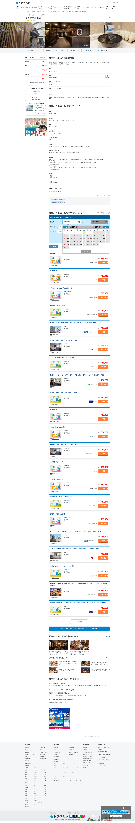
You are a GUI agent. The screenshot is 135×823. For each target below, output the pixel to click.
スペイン (56, 778)
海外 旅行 (69, 7)
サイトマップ (82, 813)
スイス (64, 778)
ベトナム (74, 765)
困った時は (116, 2)
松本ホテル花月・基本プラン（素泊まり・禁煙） (64, 340)
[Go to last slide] (45, 35)
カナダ (64, 774)
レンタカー (46, 7)
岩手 (45, 767)
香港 (73, 763)
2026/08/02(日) (96, 222)
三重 (35, 783)
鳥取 (35, 789)
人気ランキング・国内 (88, 752)
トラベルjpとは (101, 765)
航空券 (26, 7)
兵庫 (45, 787)
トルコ (55, 783)
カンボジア (75, 770)
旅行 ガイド (114, 7)
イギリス (74, 774)
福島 (26, 772)
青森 (35, 767)
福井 (35, 780)
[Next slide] (90, 35)
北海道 (26, 767)
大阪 (45, 785)
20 (77, 242)
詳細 (103, 262)
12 (74, 239)
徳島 (26, 793)
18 (71, 242)
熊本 (35, 798)
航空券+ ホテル (79, 7)
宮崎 (45, 798)
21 (81, 242)
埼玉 (35, 774)
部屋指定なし (54, 253)
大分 (26, 798)
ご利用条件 (69, 813)
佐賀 (35, 795)
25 (71, 245)
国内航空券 (27, 752)
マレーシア (75, 767)
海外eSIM (71, 754)
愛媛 (35, 793)
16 (65, 242)
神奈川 (36, 776)
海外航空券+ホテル (73, 747)
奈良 (35, 787)
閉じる (127, 807)
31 (68, 248)
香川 (45, 791)
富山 (45, 778)
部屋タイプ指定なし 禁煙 (57, 305)
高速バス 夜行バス (52, 7)
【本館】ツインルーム (56, 462)
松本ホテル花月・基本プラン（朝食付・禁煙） (63, 392)
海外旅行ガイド (86, 750)
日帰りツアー (43, 747)
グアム (64, 772)
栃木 (35, 772)
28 (81, 245)
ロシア (74, 778)
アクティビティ (59, 7)
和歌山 (26, 787)
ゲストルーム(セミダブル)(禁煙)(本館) (61, 288)
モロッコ (65, 783)
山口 (35, 791)
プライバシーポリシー (60, 813)
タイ (64, 765)
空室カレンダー (55, 265)
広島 (45, 789)
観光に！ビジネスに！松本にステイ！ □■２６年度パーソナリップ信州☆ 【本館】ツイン (76, 323)
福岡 (26, 795)
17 (68, 242)
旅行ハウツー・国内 (87, 756)
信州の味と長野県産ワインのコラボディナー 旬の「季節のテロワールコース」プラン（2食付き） (79, 602)
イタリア (65, 776)
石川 (26, 780)
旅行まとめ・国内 (87, 760)
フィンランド (57, 780)
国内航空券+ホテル (29, 750)
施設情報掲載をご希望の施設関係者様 (58, 202)
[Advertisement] (88, 718)
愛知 (26, 783)
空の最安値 (27, 760)
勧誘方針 (76, 813)
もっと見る (82, 621)
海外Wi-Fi (56, 754)
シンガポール (57, 767)
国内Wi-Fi (42, 756)
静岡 (45, 780)
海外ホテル (56, 750)
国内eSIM (27, 758)
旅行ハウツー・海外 (87, 758)
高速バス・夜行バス (30, 754)
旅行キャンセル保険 (102, 751)
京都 (35, 785)
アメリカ (56, 774)
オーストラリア (67, 780)
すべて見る (84, 46)
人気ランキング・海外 (88, 754)
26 (74, 245)
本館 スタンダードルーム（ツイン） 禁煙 (62, 357)
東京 (26, 776)
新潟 (35, 778)
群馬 (26, 774)
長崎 (45, 795)
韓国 (55, 763)
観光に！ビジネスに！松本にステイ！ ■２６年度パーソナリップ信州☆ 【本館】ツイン (75, 531)
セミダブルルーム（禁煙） (58, 427)
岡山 (26, 789)
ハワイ (55, 772)
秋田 (26, 770)
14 (81, 239)
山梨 (45, 776)
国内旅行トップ (29, 765)
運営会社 (52, 813)
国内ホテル (42, 750)
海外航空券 (71, 750)
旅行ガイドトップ (87, 767)
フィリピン (66, 767)
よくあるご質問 (101, 757)
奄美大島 (27, 806)
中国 (55, 765)
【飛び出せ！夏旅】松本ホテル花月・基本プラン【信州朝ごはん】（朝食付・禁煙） (74, 549)
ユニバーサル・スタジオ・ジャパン (33, 802)
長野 (26, 778)
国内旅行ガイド (86, 747)
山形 (45, 770)
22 (84, 242)
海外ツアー (56, 747)
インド (55, 770)
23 (65, 245)
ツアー (22, 7)
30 (65, 248)
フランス (56, 776)
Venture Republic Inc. (68, 819)
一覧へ (107, 636)
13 (77, 239)
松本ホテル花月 (33, 17)
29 (84, 245)
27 (77, 245)
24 (68, 245)
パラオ (74, 772)
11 (71, 239)
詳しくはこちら (116, 816)
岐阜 (45, 783)
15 (84, 239)
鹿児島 (26, 800)
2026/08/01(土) (68, 222)
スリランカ (66, 770)
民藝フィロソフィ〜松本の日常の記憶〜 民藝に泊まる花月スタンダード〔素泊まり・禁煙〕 (77, 375)
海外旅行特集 (57, 756)
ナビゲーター (86, 765)
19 (74, 242)
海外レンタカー (57, 752)
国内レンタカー (43, 754)
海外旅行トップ (57, 761)
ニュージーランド (76, 780)
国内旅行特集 (43, 758)
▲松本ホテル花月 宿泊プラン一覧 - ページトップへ (95, 736)
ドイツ (74, 776)
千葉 (45, 774)
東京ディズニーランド (30, 804)
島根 (26, 791)
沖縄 (35, 800)
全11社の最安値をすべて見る (35, 82)
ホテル (31, 7)
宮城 (35, 770)
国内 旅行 (18, 7)
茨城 (45, 772)
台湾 (64, 763)
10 (68, 239)
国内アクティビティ (30, 756)
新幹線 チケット (40, 7)
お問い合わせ (101, 763)
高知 (45, 793)
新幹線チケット (43, 752)
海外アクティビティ (73, 752)
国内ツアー (27, 747)
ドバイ (74, 783)
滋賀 (26, 785)
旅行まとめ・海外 (87, 762)
